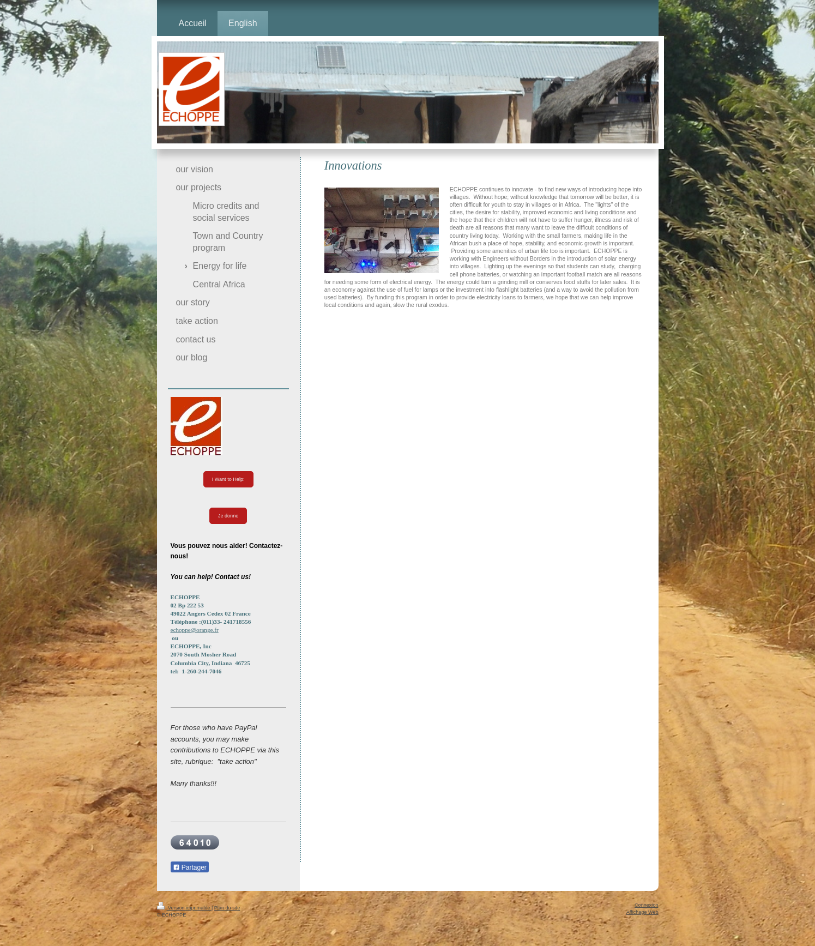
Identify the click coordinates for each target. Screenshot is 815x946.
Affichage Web (642, 912)
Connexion (646, 905)
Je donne (228, 516)
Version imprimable (184, 908)
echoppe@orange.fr (195, 629)
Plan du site (227, 908)
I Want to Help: (228, 479)
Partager (190, 867)
